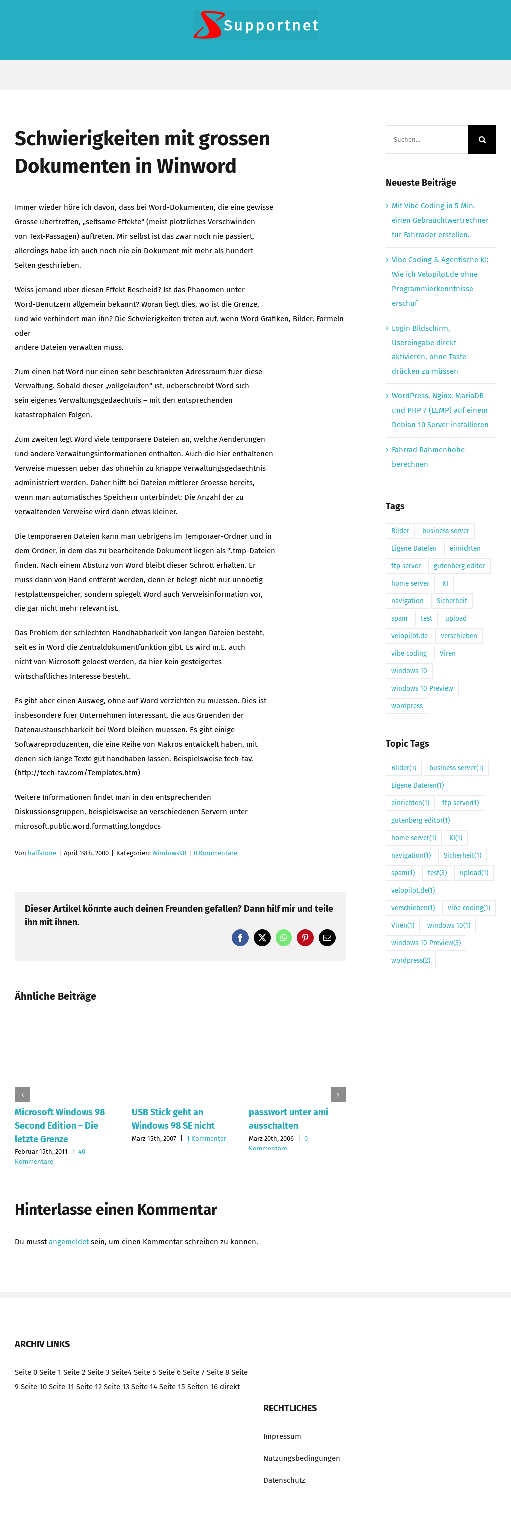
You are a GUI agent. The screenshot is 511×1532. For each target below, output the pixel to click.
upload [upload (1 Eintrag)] (456, 618)
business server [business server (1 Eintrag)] (445, 531)
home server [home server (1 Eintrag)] (410, 583)
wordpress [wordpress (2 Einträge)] (407, 706)
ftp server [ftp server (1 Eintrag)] (406, 566)
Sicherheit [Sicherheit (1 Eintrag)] (452, 601)
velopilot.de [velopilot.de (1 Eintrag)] (409, 636)
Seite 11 (61, 1386)
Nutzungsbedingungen (301, 1458)
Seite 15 (172, 1386)
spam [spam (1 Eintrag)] (399, 618)
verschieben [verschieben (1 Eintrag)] (459, 636)
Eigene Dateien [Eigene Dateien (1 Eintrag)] (414, 548)
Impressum (282, 1436)
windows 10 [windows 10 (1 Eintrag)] (409, 671)
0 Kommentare (215, 853)
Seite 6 (169, 1372)
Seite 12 (89, 1386)
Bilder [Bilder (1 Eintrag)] (400, 531)
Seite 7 (194, 1372)
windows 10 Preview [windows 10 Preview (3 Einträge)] (422, 688)
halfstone (42, 853)
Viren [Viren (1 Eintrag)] (448, 653)
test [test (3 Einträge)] (426, 618)
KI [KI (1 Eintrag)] (445, 583)
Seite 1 (50, 1372)
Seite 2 (74, 1372)
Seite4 (121, 1372)
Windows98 (169, 853)
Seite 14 (144, 1386)
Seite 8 (218, 1372)
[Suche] (482, 139)
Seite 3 (98, 1372)
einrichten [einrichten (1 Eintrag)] (465, 548)
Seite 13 (116, 1386)
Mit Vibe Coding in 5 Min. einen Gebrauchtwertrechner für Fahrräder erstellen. (440, 220)
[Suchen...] (427, 139)
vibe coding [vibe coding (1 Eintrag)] (409, 653)
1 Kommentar (206, 1138)
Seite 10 (34, 1386)
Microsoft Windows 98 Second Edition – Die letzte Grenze (60, 1126)
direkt (230, 1386)
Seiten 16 (202, 1386)
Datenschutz (284, 1480)
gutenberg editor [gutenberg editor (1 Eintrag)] (459, 566)
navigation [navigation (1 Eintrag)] (407, 601)
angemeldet (69, 1241)
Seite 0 (26, 1372)
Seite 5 (145, 1372)
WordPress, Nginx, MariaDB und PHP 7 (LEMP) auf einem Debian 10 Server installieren (440, 410)
